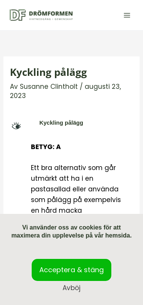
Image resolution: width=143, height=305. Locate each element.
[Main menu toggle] (127, 15)
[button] (71, 123)
